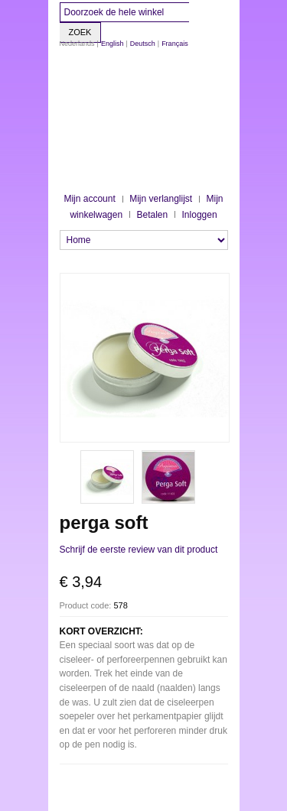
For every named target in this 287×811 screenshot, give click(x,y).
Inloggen (199, 214)
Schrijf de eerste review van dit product (139, 549)
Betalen (152, 214)
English (112, 43)
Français (174, 43)
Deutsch (142, 43)
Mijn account (89, 198)
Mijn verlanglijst (160, 198)
